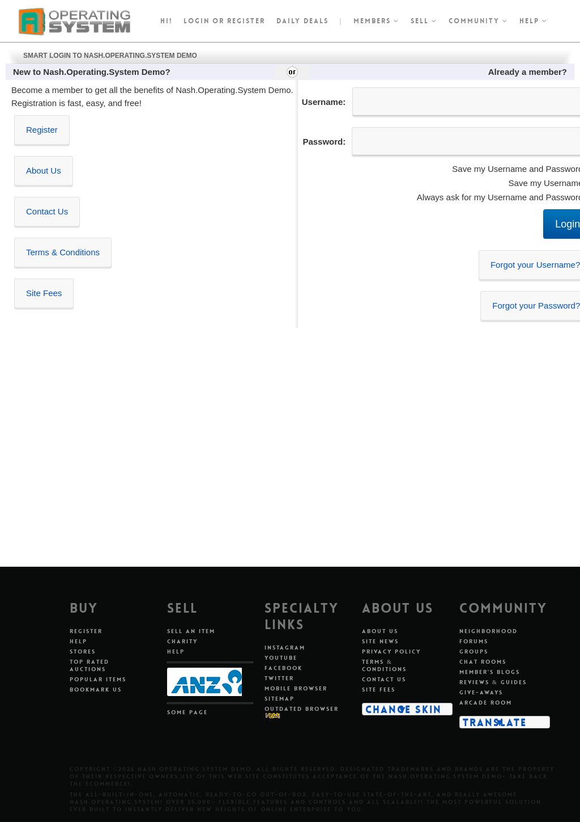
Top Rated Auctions (89, 665)
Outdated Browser (302, 709)
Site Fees (44, 293)
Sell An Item (191, 631)
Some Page (187, 712)
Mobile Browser (296, 688)
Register (42, 129)
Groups (473, 651)
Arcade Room (485, 702)
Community (478, 21)
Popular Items (98, 679)
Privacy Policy (391, 651)
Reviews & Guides (493, 682)
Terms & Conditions (63, 252)
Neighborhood (488, 631)
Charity (182, 641)
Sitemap (280, 698)
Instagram (285, 647)
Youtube (281, 657)
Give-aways (481, 692)
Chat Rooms (482, 661)
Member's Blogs (489, 672)
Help (533, 21)
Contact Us (47, 211)
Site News (380, 641)
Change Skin (403, 709)
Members (376, 21)
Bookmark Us (96, 689)
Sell (424, 21)
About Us (43, 170)
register (246, 21)
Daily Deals (302, 21)
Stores (83, 651)
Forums (473, 641)
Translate (495, 722)
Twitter (279, 678)
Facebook (283, 668)
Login (197, 21)
